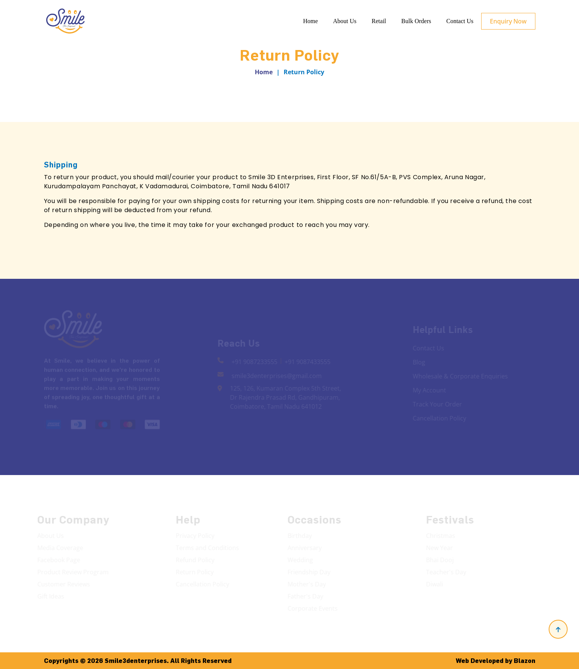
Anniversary (304, 548)
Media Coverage (59, 548)
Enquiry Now (508, 21)
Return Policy (195, 572)
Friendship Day (308, 572)
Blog (418, 362)
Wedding (299, 560)
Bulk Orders (416, 21)
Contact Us (460, 21)
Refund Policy (195, 560)
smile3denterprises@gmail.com (277, 376)
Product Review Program (72, 572)
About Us (344, 21)
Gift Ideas (49, 596)
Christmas (441, 535)
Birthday (299, 535)
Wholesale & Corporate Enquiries (459, 376)
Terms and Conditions (208, 548)
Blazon (524, 660)
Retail (379, 21)
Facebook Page (57, 560)
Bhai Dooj (440, 560)
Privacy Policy (195, 535)
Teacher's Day (447, 572)
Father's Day (304, 596)
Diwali (435, 584)
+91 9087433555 (308, 362)
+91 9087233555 (255, 362)
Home (310, 21)
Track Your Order (436, 404)
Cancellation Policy (438, 418)
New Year (440, 548)
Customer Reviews (62, 584)
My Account (428, 390)
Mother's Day (306, 584)
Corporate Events (312, 608)
